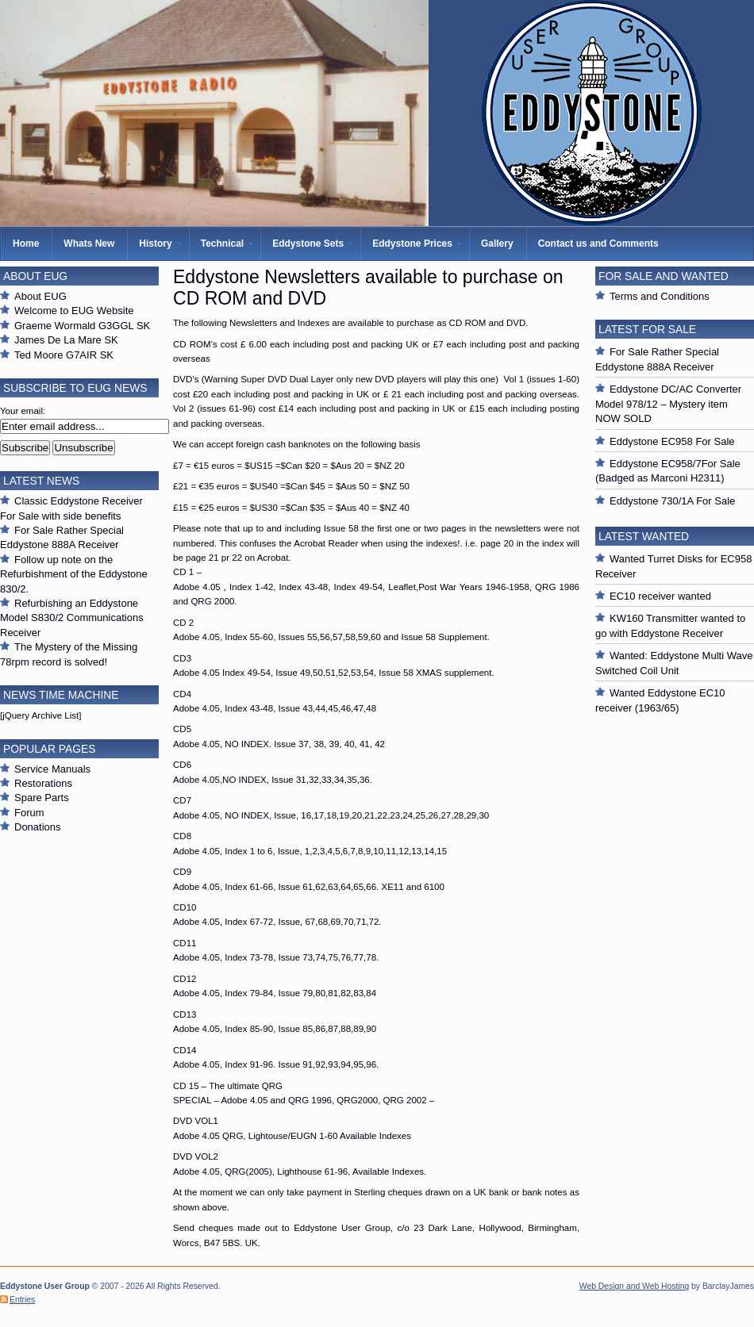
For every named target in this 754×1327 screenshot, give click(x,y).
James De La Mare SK (66, 340)
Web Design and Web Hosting (634, 1286)
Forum (29, 813)
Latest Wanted (643, 536)
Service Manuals (52, 769)
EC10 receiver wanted (660, 596)
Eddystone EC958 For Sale (672, 441)
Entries (22, 1299)
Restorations (43, 783)
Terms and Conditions (660, 296)
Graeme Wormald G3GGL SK (82, 326)
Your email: (22, 411)
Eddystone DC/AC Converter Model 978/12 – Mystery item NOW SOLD (668, 403)
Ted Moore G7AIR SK (63, 355)
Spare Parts (41, 797)
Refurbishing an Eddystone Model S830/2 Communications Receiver (72, 618)
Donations (37, 827)
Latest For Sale (647, 329)
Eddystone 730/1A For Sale (672, 501)
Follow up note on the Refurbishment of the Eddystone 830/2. (74, 574)
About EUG (40, 296)
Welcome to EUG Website (74, 310)
